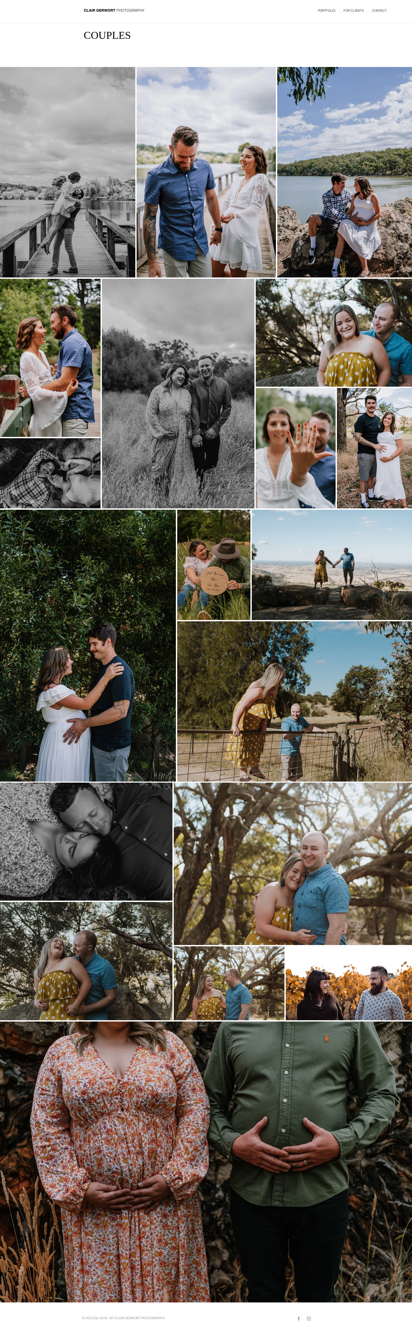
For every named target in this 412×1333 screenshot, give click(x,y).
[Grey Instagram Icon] (308, 1318)
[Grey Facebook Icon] (298, 1318)
